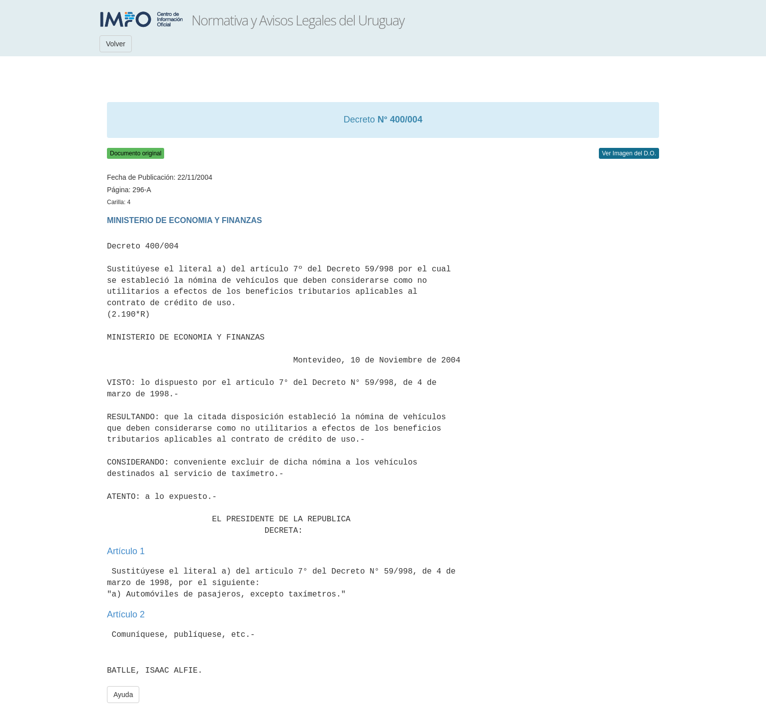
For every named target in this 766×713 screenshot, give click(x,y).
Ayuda (123, 695)
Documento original (135, 153)
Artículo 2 (126, 614)
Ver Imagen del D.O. (629, 153)
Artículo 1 (126, 551)
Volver (115, 44)
